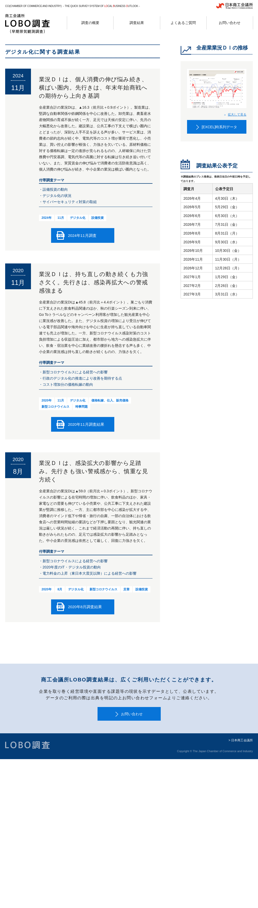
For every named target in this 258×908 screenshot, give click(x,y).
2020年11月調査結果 (86, 424)
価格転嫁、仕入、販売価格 (109, 400)
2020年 (47, 400)
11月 (61, 218)
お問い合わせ (132, 714)
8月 (60, 589)
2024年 (47, 218)
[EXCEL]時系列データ (219, 127)
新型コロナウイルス (55, 406)
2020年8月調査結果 (85, 607)
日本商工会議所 (242, 740)
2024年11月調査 (82, 235)
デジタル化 (77, 218)
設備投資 (97, 218)
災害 (126, 589)
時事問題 (81, 406)
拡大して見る (237, 114)
